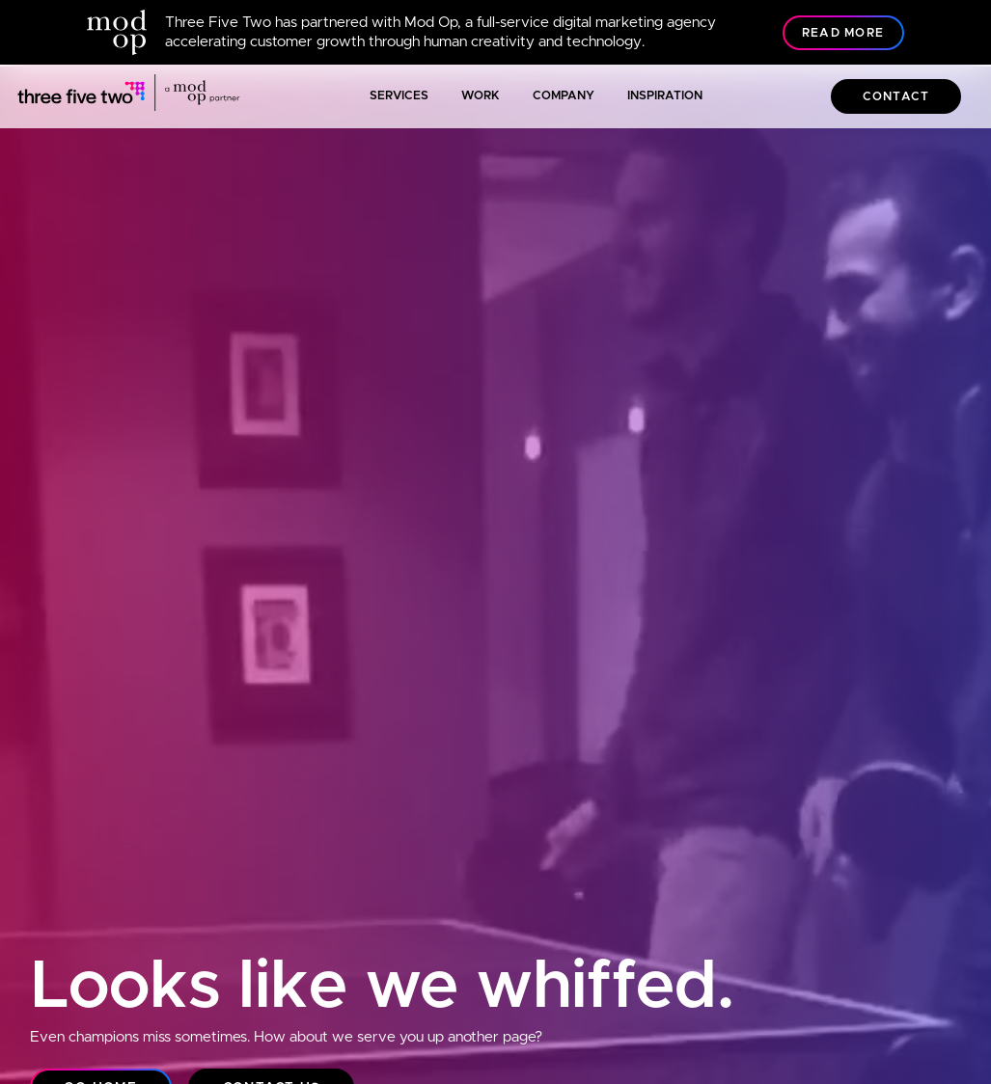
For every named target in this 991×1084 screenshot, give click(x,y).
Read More (843, 33)
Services (399, 96)
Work (480, 96)
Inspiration (664, 96)
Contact (896, 97)
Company (563, 96)
